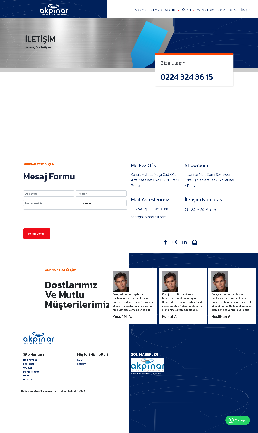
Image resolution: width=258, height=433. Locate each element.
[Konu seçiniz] (101, 203)
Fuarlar (221, 10)
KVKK (80, 360)
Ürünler (187, 10)
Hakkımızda (156, 10)
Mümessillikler (205, 10)
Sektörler (171, 10)
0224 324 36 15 (186, 77)
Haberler (233, 10)
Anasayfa (140, 10)
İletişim (245, 10)
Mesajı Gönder (36, 234)
